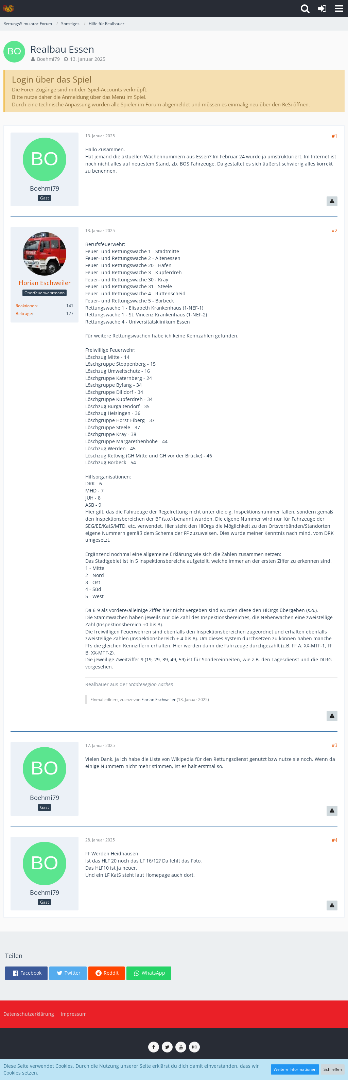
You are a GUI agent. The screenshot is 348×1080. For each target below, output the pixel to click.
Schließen (333, 1069)
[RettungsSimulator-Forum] (8, 8)
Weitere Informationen (295, 1069)
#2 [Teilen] (334, 230)
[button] (339, 8)
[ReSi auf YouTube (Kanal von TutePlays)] (180, 1047)
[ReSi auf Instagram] (194, 1047)
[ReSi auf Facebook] (153, 1047)
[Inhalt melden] (332, 201)
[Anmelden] (322, 8)
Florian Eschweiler (158, 699)
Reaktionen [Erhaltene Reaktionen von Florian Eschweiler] (26, 306)
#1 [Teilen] (334, 136)
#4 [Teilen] (334, 840)
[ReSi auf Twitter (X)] (167, 1047)
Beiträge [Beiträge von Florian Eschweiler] (24, 313)
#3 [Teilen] (334, 745)
